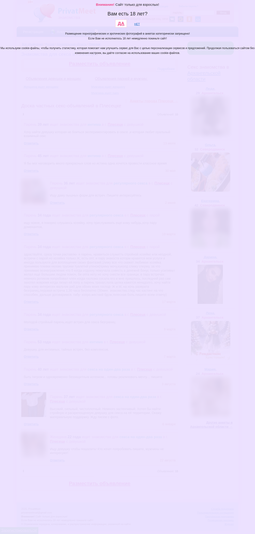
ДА (121, 23)
